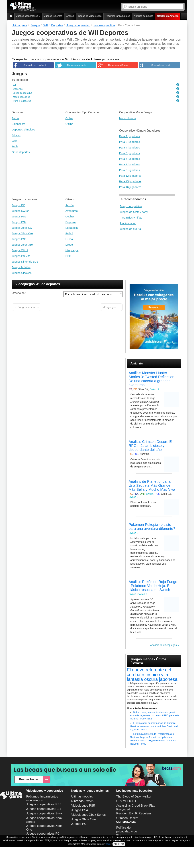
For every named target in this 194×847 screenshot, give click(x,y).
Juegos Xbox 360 (22, 244)
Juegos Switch (20, 210)
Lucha (69, 239)
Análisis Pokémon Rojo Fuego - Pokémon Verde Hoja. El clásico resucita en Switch (153, 586)
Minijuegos (72, 250)
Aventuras (72, 210)
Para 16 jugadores (130, 187)
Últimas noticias (82, 796)
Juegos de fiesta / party (134, 211)
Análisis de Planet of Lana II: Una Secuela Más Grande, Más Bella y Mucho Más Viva (152, 485)
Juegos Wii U (20, 250)
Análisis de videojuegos (163, 645)
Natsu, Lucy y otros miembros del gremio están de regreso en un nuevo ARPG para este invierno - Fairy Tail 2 (154, 715)
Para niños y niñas (131, 217)
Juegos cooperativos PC (43, 833)
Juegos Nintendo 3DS (25, 261)
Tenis (15, 146)
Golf (14, 140)
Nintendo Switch (82, 801)
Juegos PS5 (19, 216)
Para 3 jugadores (129, 141)
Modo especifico (21, 97)
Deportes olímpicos (23, 129)
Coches (70, 216)
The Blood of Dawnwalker (134, 796)
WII (15, 85)
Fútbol (15, 118)
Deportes (18, 89)
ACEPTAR (119, 844)
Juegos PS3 (19, 239)
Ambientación (128, 223)
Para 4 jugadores (129, 147)
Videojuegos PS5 (83, 805)
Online (69, 118)
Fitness (16, 135)
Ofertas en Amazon (168, 16)
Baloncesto (18, 123)
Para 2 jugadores (22, 101)
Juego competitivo (131, 206)
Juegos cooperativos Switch (45, 813)
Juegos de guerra (130, 228)
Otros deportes (21, 152)
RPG (69, 255)
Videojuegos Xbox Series (88, 814)
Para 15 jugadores (130, 181)
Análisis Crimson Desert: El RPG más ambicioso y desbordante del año (151, 446)
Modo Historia (127, 118)
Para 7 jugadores (129, 164)
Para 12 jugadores (130, 175)
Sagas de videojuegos (89, 16)
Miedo (69, 244)
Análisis (70, 16)
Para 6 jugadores (129, 158)
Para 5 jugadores (129, 153)
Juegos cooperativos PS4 (43, 809)
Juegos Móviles (21, 267)
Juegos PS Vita (21, 255)
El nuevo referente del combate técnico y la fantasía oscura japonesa (152, 674)
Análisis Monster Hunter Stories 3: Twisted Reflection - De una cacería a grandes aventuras (153, 379)
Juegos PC (18, 205)
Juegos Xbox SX (22, 227)
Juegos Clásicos (22, 272)
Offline (69, 123)
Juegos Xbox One (22, 233)
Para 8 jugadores (129, 170)
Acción (70, 205)
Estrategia (72, 227)
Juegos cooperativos (28, 16)
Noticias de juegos (143, 16)
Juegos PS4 (19, 222)
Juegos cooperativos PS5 (43, 804)
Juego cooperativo (22, 93)
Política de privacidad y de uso (126, 831)
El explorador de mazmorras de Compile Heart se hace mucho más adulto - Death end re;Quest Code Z (154, 726)
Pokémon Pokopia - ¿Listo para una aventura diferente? (152, 527)
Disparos (71, 222)
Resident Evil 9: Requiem (133, 813)
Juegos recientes (53, 16)
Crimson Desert (127, 818)
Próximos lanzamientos (117, 16)
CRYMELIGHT (126, 801)
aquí (108, 844)
